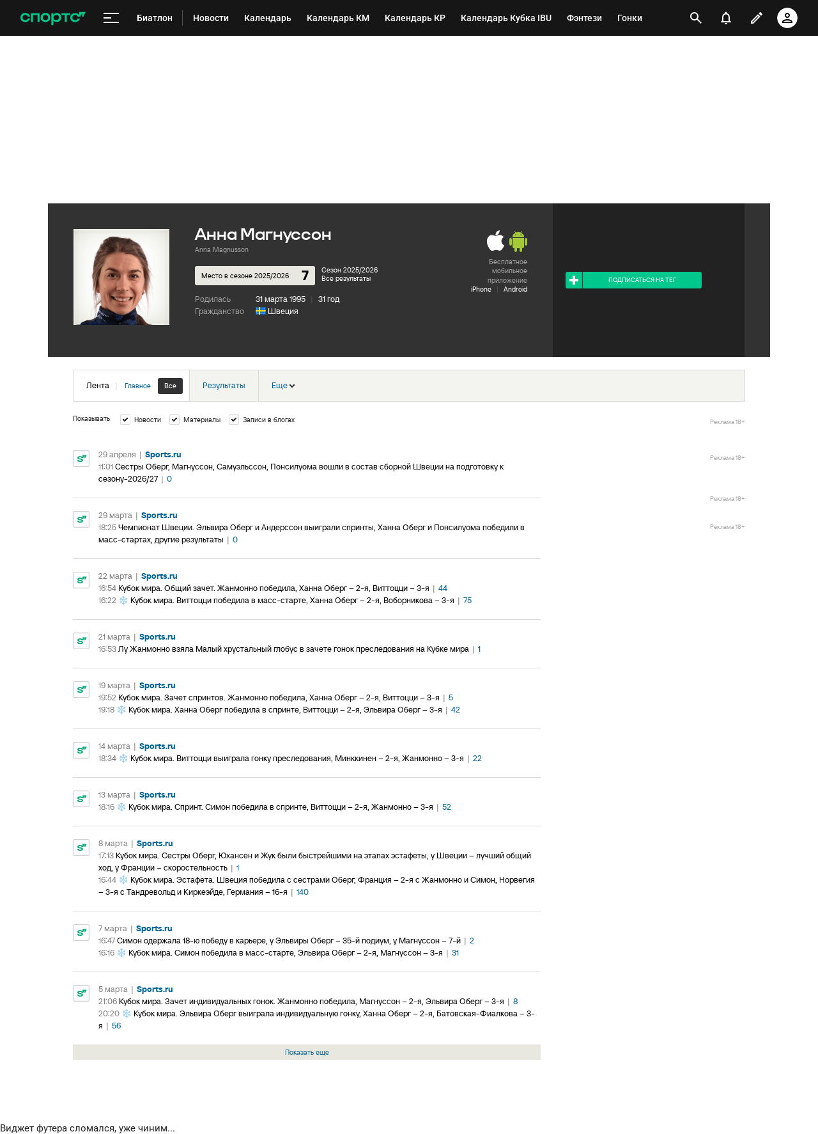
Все (170, 385)
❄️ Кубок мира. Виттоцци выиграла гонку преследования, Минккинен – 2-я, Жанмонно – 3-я (291, 758)
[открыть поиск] (696, 18)
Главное (138, 385)
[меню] (111, 18)
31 (455, 952)
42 (455, 709)
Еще (283, 385)
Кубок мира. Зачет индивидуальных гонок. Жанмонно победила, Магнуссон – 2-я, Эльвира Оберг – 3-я (311, 1001)
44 (442, 588)
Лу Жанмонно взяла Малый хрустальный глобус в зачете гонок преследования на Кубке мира (293, 648)
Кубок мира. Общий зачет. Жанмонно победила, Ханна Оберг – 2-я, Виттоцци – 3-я (273, 588)
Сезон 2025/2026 (349, 269)
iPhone (481, 289)
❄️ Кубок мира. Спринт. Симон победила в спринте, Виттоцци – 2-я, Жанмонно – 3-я (274, 806)
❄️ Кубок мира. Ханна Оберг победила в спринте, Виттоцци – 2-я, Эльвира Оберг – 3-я (279, 709)
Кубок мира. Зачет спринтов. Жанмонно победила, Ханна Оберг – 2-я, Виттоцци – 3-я (279, 697)
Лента (134, 386)
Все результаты (346, 278)
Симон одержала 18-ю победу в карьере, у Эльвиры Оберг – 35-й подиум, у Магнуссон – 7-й (289, 940)
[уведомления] (726, 18)
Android (515, 289)
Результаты (224, 385)
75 (467, 600)
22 (477, 758)
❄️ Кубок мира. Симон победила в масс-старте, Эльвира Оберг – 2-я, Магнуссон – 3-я (279, 952)
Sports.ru (163, 454)
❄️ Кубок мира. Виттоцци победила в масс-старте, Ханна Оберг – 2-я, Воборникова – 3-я (286, 600)
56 (116, 1025)
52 (446, 806)
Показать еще (307, 1052)
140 (303, 891)
